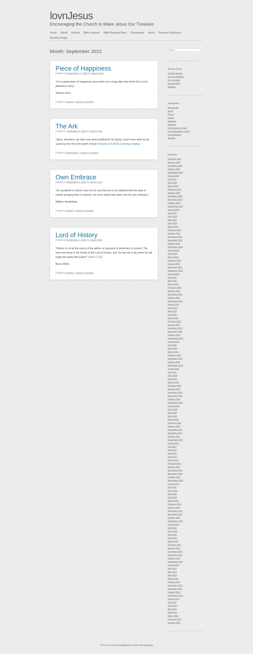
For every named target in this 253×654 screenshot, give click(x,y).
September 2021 (175, 301)
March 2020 (173, 352)
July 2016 (172, 487)
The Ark (67, 126)
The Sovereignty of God (178, 131)
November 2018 (175, 396)
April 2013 (172, 612)
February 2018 (174, 423)
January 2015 (174, 548)
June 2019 (172, 375)
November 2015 (175, 514)
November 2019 (175, 358)
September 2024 (175, 206)
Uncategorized (174, 135)
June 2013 (172, 606)
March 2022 (173, 284)
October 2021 (174, 298)
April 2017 (172, 457)
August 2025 (173, 176)
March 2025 (173, 186)
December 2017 (175, 430)
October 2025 (174, 169)
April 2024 (172, 223)
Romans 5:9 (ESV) (108, 143)
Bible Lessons (92, 32)
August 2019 (173, 369)
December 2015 (175, 511)
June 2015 (172, 531)
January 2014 (174, 582)
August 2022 (173, 274)
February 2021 (174, 321)
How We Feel (174, 83)
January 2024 (174, 233)
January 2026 (174, 162)
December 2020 (175, 328)
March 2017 (173, 460)
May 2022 (172, 281)
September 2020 (175, 338)
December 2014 (175, 551)
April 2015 (172, 538)
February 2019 (174, 386)
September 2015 (175, 521)
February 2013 (174, 619)
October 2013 (174, 592)
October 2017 (174, 436)
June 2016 (172, 490)
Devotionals (137, 32)
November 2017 (175, 433)
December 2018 (175, 392)
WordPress (125, 645)
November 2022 (175, 267)
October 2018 (174, 399)
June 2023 (172, 254)
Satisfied (172, 87)
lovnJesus (71, 15)
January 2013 (174, 622)
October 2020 (174, 335)
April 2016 (172, 497)
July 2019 (172, 372)
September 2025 (175, 172)
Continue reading (131, 143)
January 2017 (174, 467)
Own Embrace (76, 177)
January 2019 (174, 389)
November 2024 (175, 199)
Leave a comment (84, 102)
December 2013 (175, 585)
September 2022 (175, 270)
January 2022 (174, 291)
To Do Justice (174, 80)
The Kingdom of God (177, 128)
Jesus (151, 32)
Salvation (172, 121)
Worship (171, 138)
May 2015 (172, 534)
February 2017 (174, 463)
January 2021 (174, 325)
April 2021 (172, 314)
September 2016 (175, 480)
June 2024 (172, 216)
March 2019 (173, 382)
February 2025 (174, 189)
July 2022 (172, 277)
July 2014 (172, 568)
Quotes (69, 102)
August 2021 (173, 304)
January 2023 (174, 264)
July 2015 (172, 528)
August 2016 (173, 484)
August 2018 (173, 406)
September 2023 (175, 247)
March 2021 (173, 318)
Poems (171, 114)
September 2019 (175, 365)
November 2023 (175, 240)
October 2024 (174, 203)
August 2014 (173, 565)
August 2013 (173, 599)
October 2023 (174, 243)
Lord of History (76, 235)
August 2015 (173, 524)
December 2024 (175, 196)
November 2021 (175, 294)
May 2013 (172, 609)
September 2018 (175, 402)
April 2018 (172, 416)
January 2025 (174, 193)
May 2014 (172, 572)
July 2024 (172, 213)
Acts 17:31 (95, 257)
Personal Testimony (170, 32)
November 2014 (175, 555)
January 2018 (174, 426)
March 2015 (173, 541)
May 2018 (172, 413)
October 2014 (174, 558)
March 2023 (173, 257)
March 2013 (173, 616)
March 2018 (173, 419)
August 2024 (173, 210)
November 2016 (175, 474)
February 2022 (174, 287)
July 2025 (172, 179)
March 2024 (173, 226)
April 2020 (172, 348)
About (64, 32)
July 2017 (172, 446)
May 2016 (172, 494)
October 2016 (174, 477)
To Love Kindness (176, 77)
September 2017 (175, 440)
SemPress (148, 645)
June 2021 (172, 308)
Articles (75, 32)
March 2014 (173, 578)
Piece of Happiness (83, 68)
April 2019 (172, 379)
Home (53, 32)
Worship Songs (58, 37)
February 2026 (174, 159)
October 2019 (174, 362)
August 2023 (173, 250)
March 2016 (173, 501)
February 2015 (174, 545)
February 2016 (174, 504)
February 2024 (174, 230)
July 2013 (172, 602)
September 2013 (175, 595)
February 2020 (174, 355)
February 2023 (174, 260)
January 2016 (174, 507)
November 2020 (175, 331)
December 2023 (175, 237)
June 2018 (172, 409)
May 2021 (172, 311)
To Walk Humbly (175, 73)
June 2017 (172, 450)
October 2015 (174, 518)
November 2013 (175, 589)
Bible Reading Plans (115, 32)
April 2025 (172, 182)
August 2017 (173, 443)
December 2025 (175, 166)
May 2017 (172, 453)
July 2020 (172, 345)
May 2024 (172, 220)
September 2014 (175, 562)
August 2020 (173, 342)
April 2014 (172, 575)
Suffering (172, 124)
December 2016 (175, 470)
